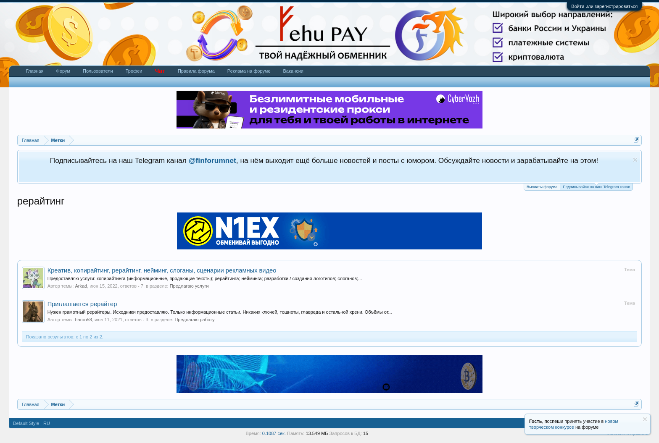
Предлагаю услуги (189, 285)
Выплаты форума (542, 187)
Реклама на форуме (249, 70)
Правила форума (196, 70)
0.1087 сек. (274, 433)
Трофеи (134, 70)
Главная (35, 70)
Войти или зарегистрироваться (604, 6)
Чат (160, 71)
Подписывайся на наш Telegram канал (596, 186)
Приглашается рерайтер (82, 304)
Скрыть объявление (635, 160)
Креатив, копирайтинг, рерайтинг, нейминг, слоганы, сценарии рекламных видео (162, 270)
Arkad (81, 285)
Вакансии (293, 70)
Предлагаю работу (194, 319)
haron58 (83, 319)
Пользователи (98, 70)
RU (46, 423)
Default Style (26, 423)
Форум (63, 70)
